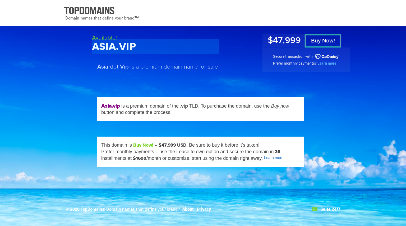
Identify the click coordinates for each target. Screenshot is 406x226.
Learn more (326, 63)
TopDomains (92, 209)
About (188, 209)
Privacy (204, 209)
